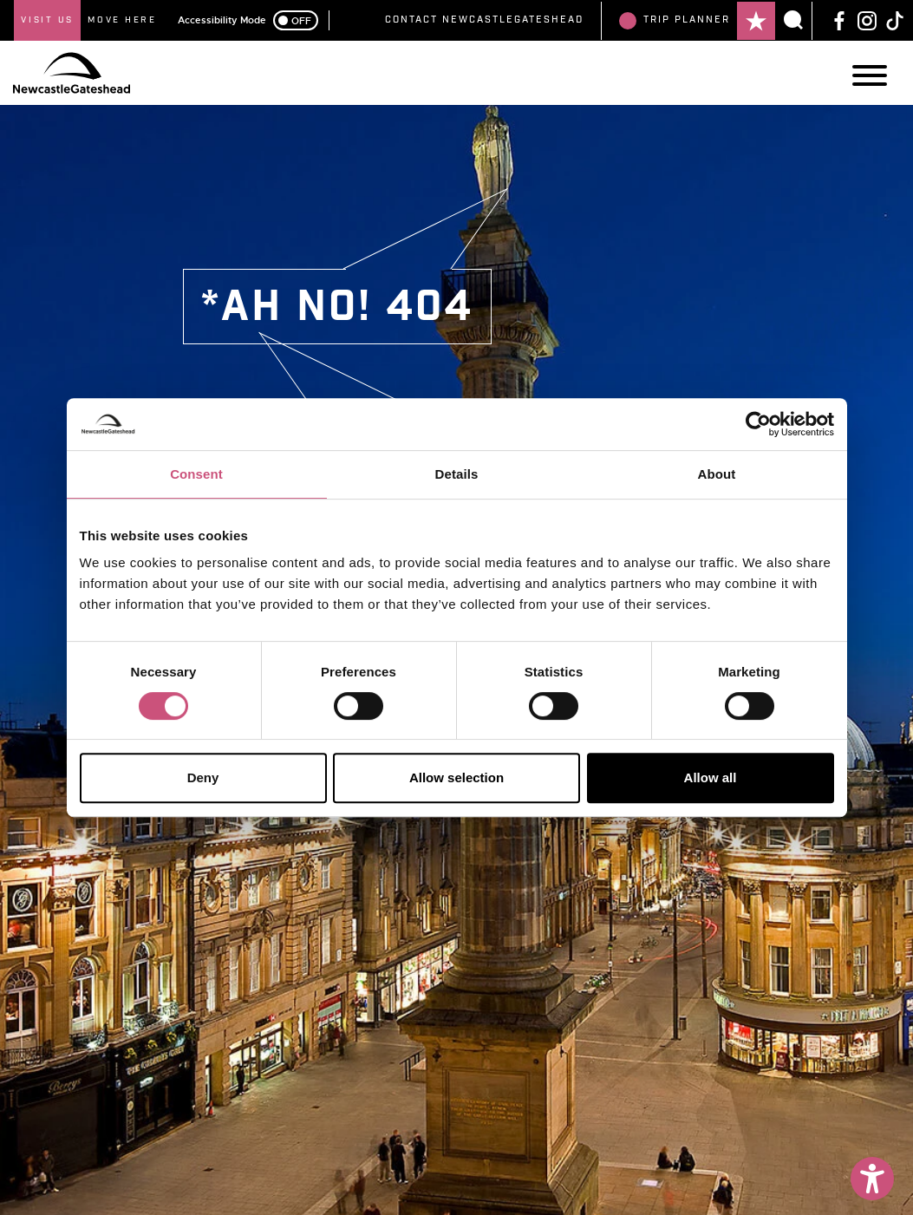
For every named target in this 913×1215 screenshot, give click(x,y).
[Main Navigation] (869, 75)
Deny (203, 777)
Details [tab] (457, 474)
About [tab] (717, 474)
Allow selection (456, 777)
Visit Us (47, 20)
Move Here (122, 20)
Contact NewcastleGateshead (484, 20)
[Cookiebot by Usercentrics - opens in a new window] (758, 424)
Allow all (710, 777)
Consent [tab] (196, 474)
